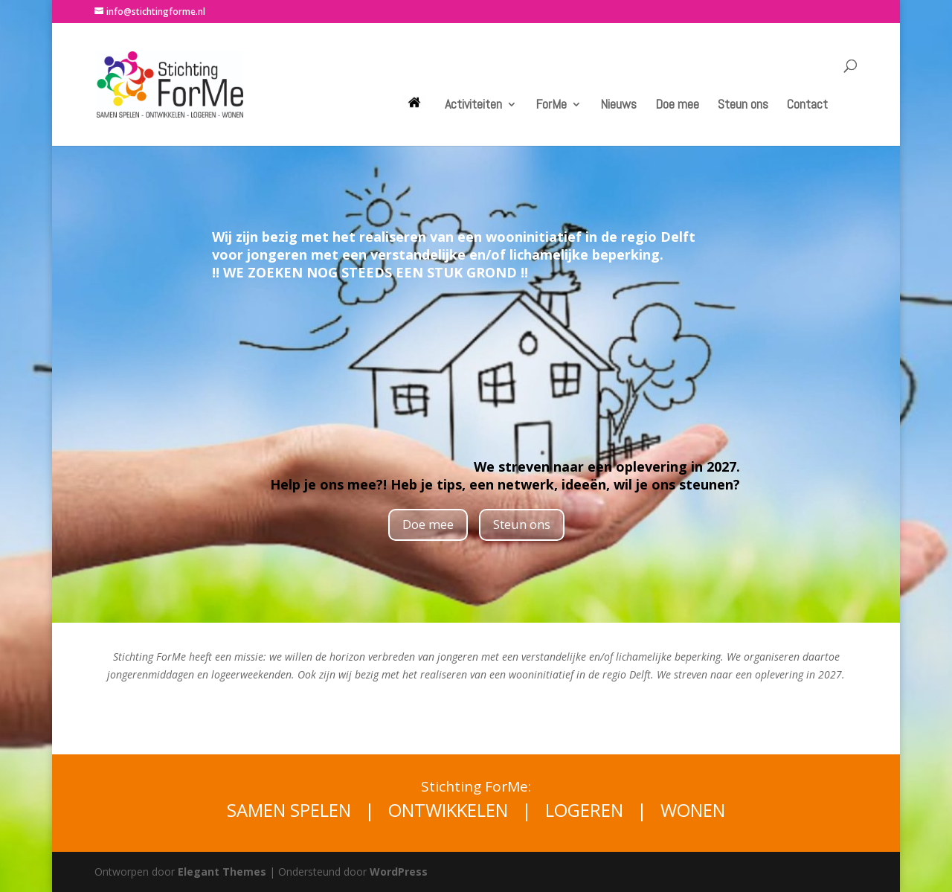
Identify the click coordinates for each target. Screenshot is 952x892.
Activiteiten (473, 105)
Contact (807, 105)
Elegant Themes (222, 871)
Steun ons (743, 105)
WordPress (399, 871)
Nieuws (618, 105)
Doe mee (677, 105)
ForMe (551, 105)
